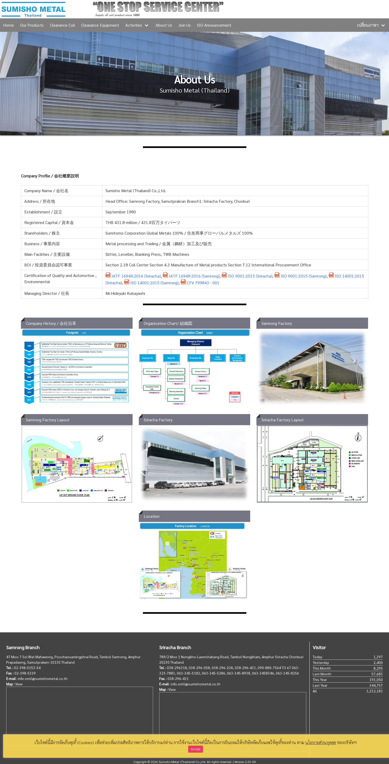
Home (8, 25)
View (18, 683)
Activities (133, 25)
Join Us (184, 25)
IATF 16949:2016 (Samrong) (191, 276)
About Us (164, 25)
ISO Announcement (214, 25)
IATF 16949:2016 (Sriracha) (133, 276)
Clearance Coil (62, 25)
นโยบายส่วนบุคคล (320, 742)
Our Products (32, 25)
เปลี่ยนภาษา (368, 25)
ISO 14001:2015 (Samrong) (151, 282)
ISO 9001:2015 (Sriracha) (247, 276)
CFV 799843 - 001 (200, 282)
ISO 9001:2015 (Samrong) (300, 276)
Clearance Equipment (100, 25)
